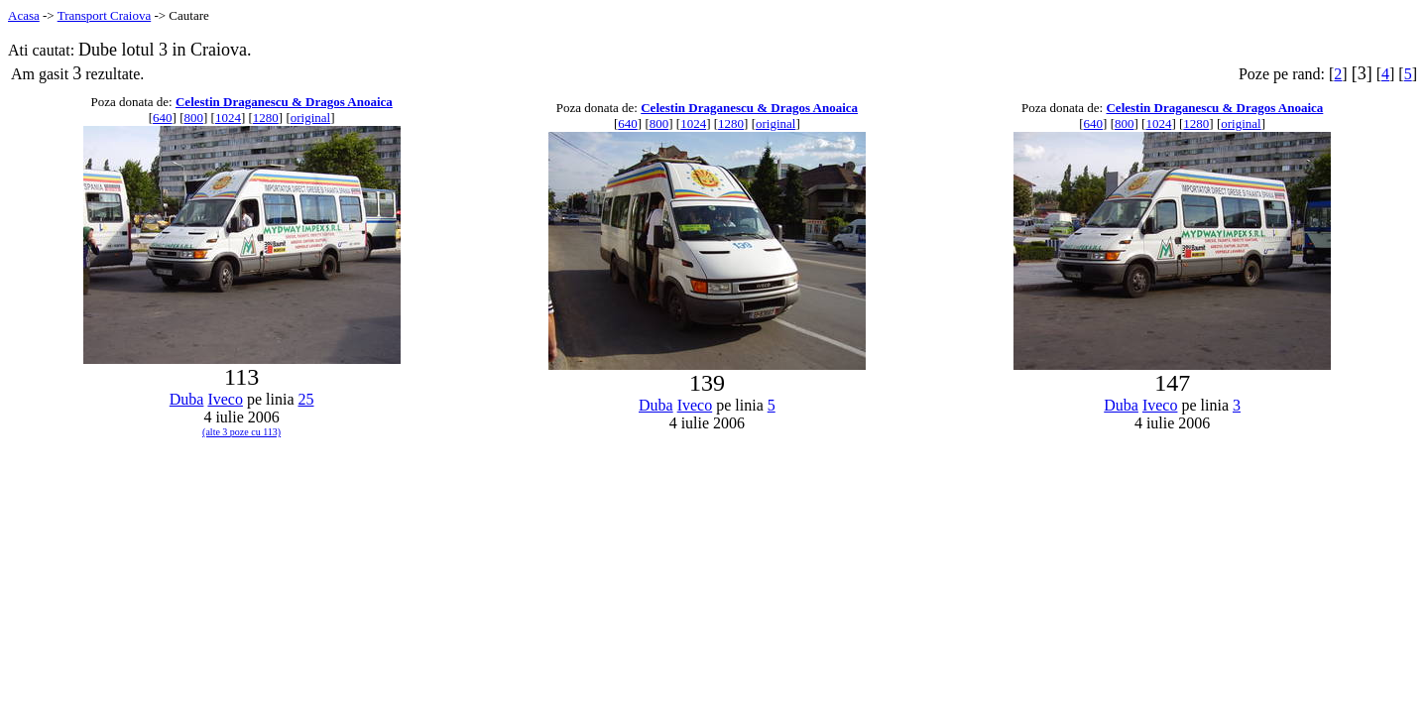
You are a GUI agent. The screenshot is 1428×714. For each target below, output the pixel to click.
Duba (187, 399)
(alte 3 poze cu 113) (241, 431)
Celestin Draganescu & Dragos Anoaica (284, 101)
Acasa (24, 15)
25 (305, 399)
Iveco (225, 399)
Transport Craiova (105, 15)
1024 (228, 117)
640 (163, 117)
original (310, 117)
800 (193, 117)
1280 (266, 117)
